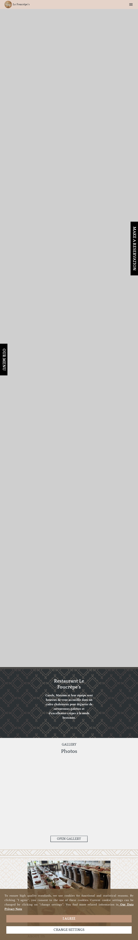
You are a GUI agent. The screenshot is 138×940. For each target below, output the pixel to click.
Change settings (69, 930)
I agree (69, 919)
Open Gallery (69, 839)
